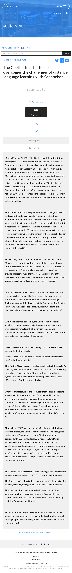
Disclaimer (36, 560)
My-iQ (26, 48)
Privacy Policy (33, 532)
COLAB (45, 563)
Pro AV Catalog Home (11, 48)
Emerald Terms (23, 532)
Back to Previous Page (14, 59)
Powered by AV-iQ (45, 532)
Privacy (36, 556)
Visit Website (36, 102)
